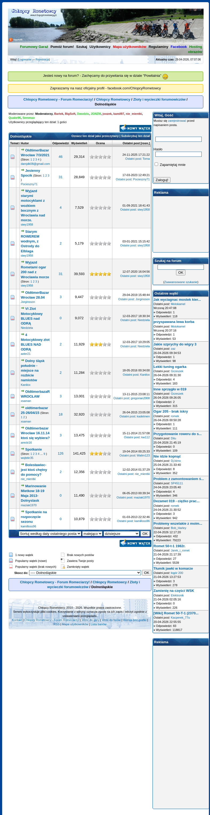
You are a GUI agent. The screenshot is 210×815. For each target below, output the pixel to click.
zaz (173, 348)
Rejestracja (42, 59)
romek (175, 416)
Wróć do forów (111, 620)
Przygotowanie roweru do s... (178, 434)
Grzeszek (177, 371)
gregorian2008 (140, 398)
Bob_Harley (178, 528)
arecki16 (26, 442)
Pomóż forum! (62, 47)
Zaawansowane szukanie (180, 282)
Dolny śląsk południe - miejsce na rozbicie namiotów (33, 370)
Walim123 (143, 455)
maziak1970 (29, 505)
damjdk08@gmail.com (35, 163)
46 (60, 157)
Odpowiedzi (60, 143)
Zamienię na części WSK (174, 591)
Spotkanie (33, 449)
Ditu (173, 438)
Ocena (100, 143)
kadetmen (143, 416)
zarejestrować (177, 120)
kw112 (145, 437)
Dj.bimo (176, 460)
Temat (14, 143)
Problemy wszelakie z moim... (178, 523)
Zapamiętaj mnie (170, 165)
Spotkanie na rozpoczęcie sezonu (34, 517)
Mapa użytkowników (75, 624)
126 (61, 453)
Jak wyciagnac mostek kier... (177, 300)
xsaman (26, 400)
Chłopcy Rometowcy (113, 99)
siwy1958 (27, 224)
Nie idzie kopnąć (167, 456)
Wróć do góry (90, 620)
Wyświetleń (79, 143)
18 (60, 414)
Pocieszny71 (29, 184)
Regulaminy (159, 47)
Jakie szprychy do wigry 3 (175, 344)
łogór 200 (177, 572)
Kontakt (17, 620)
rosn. (145, 143)
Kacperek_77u (180, 617)
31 (60, 177)
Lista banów (98, 624)
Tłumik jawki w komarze (173, 568)
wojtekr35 (27, 457)
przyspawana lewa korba (174, 322)
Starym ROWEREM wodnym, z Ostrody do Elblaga (30, 241)
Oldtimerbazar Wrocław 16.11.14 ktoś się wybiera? (35, 433)
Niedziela (27, 327)
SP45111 (177, 483)
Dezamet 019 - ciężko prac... (177, 501)
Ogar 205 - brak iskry (171, 411)
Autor (25, 143)
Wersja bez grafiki (134, 620)
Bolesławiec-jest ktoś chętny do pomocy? (34, 470)
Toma (146, 158)
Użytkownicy (100, 47)
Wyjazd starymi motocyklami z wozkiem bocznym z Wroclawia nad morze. (33, 205)
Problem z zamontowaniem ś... (179, 479)
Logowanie (24, 59)
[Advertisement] (181, 224)
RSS (57, 624)
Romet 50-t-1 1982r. (169, 546)
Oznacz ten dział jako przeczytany (95, 136)
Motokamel (178, 304)
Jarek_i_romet (180, 550)
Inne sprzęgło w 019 (170, 389)
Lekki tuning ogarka (170, 367)
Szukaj (81, 47)
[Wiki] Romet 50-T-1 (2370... (176, 613)
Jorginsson (28, 301)
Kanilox (25, 384)
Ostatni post (131, 143)
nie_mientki (28, 479)
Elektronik (177, 595)
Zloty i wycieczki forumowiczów (159, 99)
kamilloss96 (28, 526)
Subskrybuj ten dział (135, 136)
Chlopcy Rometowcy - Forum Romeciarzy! (58, 99)
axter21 (26, 353)
